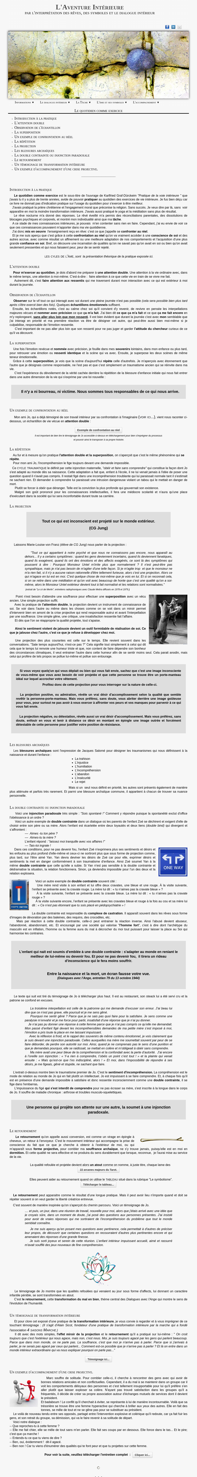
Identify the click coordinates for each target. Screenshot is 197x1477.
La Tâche (83, 102)
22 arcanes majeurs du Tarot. (98, 1169)
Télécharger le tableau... (98, 1184)
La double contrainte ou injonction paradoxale (52, 155)
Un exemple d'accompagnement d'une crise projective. (56, 169)
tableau (112, 1179)
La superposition (27, 132)
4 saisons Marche (41, 1330)
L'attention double (29, 123)
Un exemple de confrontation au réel (43, 137)
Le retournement (27, 160)
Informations (24, 102)
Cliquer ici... (142, 1454)
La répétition (24, 141)
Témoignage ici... (98, 1359)
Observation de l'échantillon (37, 127)
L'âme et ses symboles (112, 102)
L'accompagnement (146, 102)
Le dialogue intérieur (55, 102)
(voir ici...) (146, 417)
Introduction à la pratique (35, 118)
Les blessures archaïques (34, 150)
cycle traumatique (32, 468)
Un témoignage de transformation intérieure (49, 164)
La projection (25, 146)
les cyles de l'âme (59, 256)
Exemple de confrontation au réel (98, 430)
